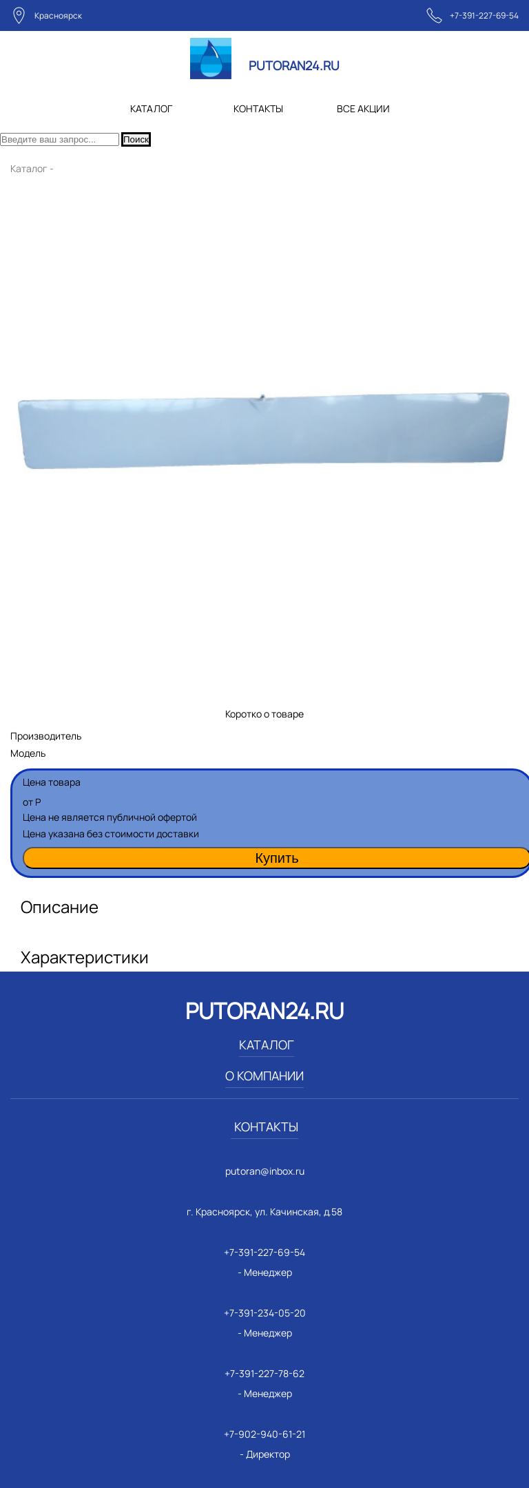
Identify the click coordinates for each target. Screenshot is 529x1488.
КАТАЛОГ (151, 108)
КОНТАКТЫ (258, 108)
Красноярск (58, 15)
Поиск (136, 139)
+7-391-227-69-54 (484, 15)
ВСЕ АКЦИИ (363, 108)
